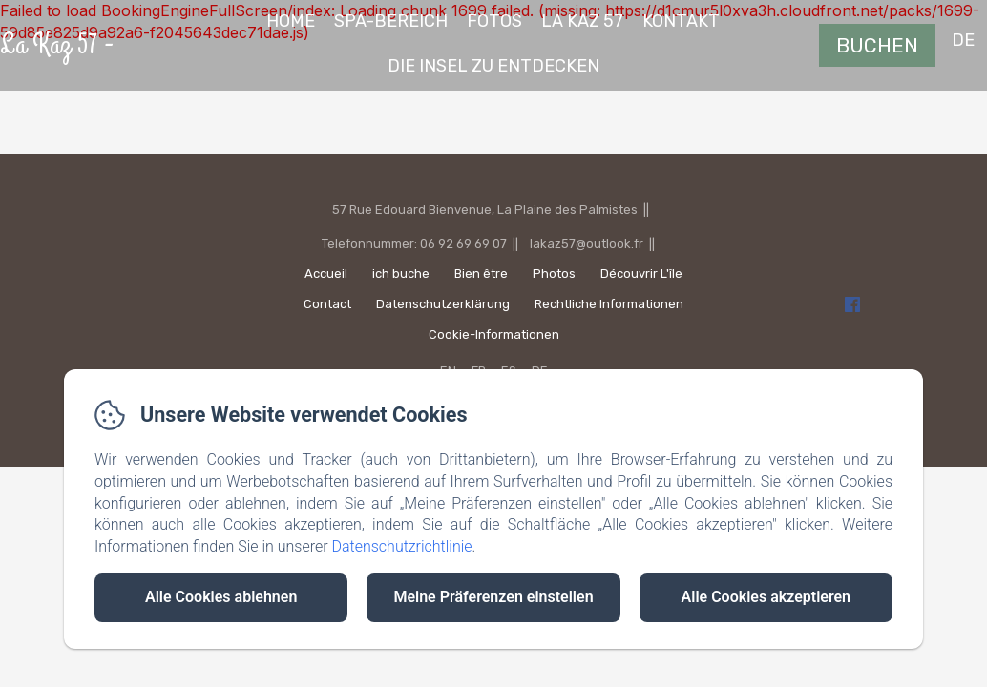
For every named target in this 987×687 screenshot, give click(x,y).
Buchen (877, 45)
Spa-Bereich (391, 20)
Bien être (481, 273)
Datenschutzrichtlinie (401, 546)
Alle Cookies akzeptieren (766, 597)
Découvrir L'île (641, 273)
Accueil (325, 273)
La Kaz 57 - (57, 45)
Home (290, 20)
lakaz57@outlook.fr (586, 244)
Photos (554, 273)
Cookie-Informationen (494, 334)
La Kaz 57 (582, 20)
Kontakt (681, 20)
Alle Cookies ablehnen (221, 597)
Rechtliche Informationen (609, 304)
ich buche (401, 273)
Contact (327, 304)
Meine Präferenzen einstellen (493, 597)
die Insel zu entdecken (493, 65)
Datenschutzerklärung (443, 304)
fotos (494, 20)
